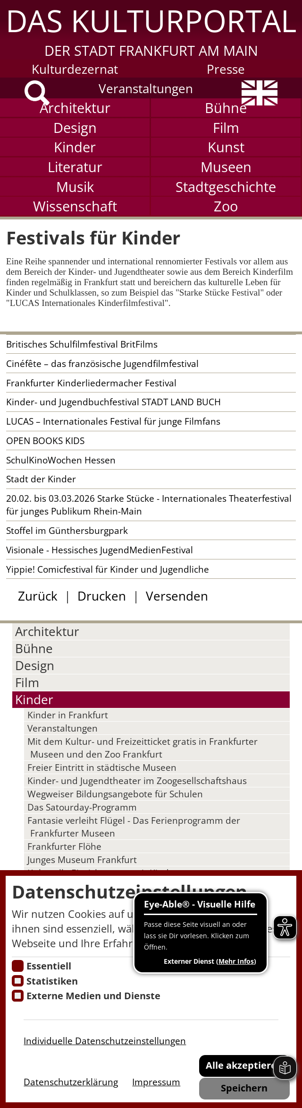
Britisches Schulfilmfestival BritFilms (82, 344)
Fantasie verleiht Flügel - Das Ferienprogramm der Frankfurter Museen (133, 826)
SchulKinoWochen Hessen (61, 460)
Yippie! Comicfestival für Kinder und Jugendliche (107, 569)
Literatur (75, 166)
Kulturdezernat (75, 69)
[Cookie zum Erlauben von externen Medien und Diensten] (18, 996)
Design (75, 127)
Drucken (101, 596)
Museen (226, 166)
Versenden (177, 596)
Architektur (75, 107)
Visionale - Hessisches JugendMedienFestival (99, 549)
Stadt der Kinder (41, 478)
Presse (226, 69)
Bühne (226, 107)
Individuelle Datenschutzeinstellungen (105, 1040)
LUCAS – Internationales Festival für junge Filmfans (113, 421)
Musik (75, 186)
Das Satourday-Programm (82, 807)
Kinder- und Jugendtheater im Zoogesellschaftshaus (137, 780)
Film (226, 127)
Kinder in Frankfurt (67, 714)
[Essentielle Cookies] (18, 966)
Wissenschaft (75, 206)
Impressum (156, 1081)
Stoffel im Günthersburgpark (67, 530)
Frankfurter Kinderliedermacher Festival (91, 382)
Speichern (244, 1087)
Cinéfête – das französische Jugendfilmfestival (102, 363)
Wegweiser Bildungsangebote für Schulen (115, 793)
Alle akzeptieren (244, 1065)
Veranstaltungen (146, 88)
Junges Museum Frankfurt (82, 859)
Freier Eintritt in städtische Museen (101, 767)
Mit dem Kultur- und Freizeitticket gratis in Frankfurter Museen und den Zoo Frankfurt (142, 747)
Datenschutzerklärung (71, 1081)
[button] (151, 30)
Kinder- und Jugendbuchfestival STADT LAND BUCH (113, 401)
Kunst (226, 147)
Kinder (75, 147)
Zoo (226, 206)
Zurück (38, 596)
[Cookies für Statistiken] (18, 981)
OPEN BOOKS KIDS (45, 440)
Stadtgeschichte (226, 186)
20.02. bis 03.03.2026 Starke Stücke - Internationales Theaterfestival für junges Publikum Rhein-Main (149, 504)
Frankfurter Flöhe (64, 846)
